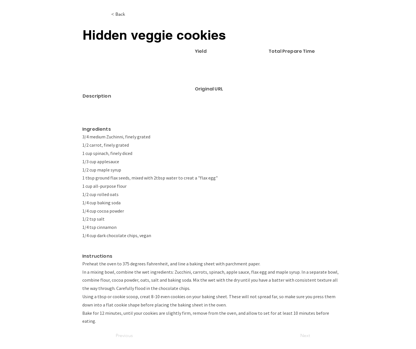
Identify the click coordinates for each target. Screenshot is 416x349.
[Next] (295, 335)
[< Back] (130, 14)
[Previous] (134, 335)
